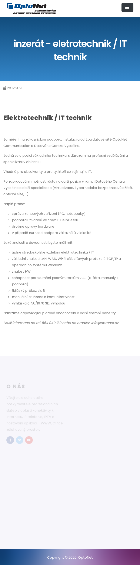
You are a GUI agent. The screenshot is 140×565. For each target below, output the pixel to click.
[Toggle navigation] (127, 7)
